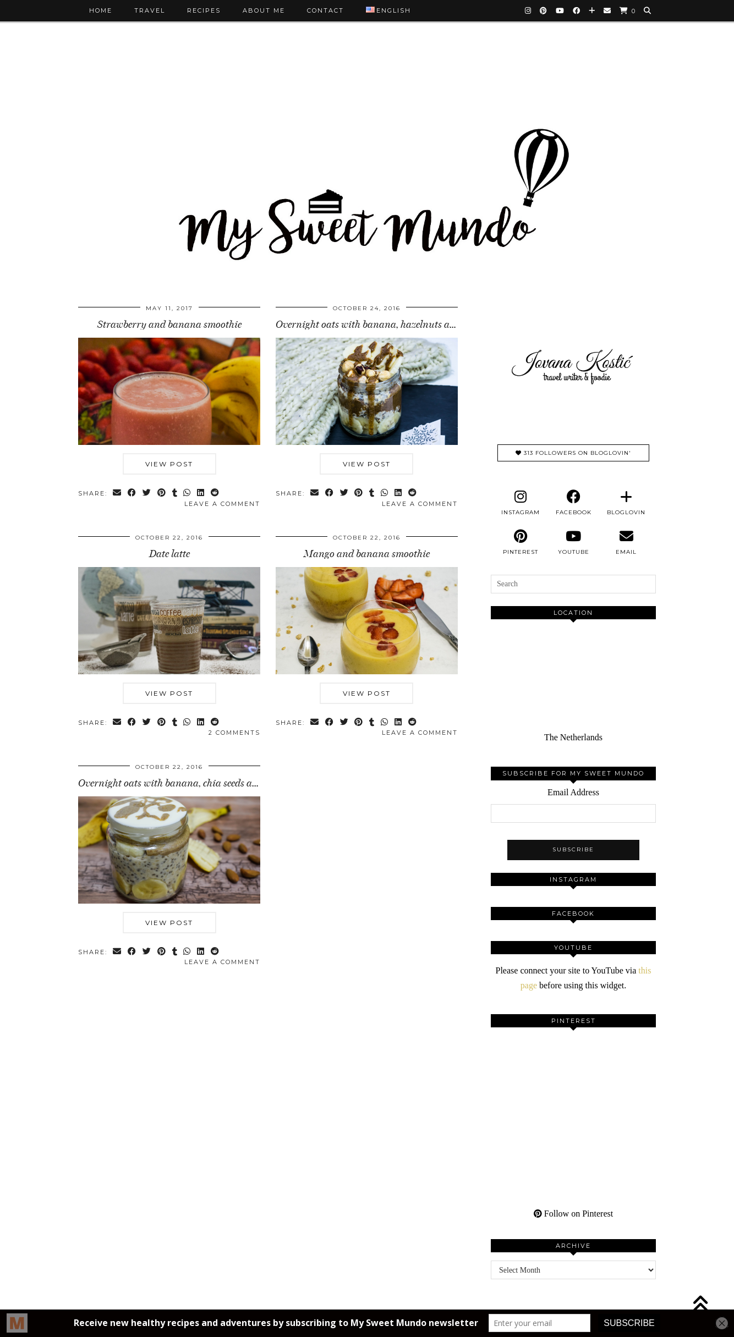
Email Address (573, 792)
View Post (169, 464)
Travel (149, 10)
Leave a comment (222, 504)
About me (264, 10)
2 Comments (234, 732)
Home (100, 10)
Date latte (169, 554)
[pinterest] (520, 542)
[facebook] (573, 502)
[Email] (608, 10)
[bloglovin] (626, 502)
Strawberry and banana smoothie (169, 324)
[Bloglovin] (592, 10)
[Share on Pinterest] (162, 493)
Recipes (204, 10)
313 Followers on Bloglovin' (573, 452)
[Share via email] (117, 493)
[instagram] (520, 502)
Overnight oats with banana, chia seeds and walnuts (189, 783)
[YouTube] (560, 10)
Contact (325, 10)
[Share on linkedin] (202, 493)
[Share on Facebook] (132, 493)
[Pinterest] (544, 10)
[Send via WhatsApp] (188, 493)
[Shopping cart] (628, 10)
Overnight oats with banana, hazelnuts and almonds (388, 324)
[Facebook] (577, 10)
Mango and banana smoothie (367, 554)
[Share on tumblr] (175, 493)
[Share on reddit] (216, 493)
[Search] (648, 10)
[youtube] (573, 542)
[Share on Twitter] (147, 493)
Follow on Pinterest (573, 1213)
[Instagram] (528, 10)
